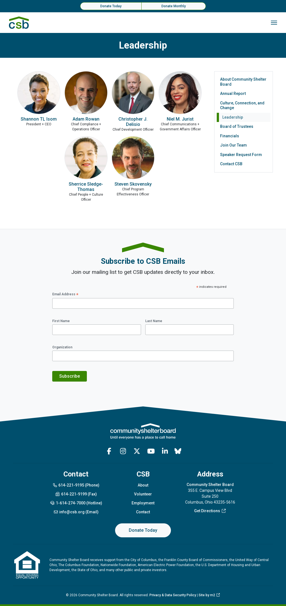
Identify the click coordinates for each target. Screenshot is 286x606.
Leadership (232, 117)
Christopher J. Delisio (132, 121)
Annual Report (233, 93)
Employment (143, 503)
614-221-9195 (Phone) (76, 485)
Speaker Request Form (241, 154)
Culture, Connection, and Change (242, 105)
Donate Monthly (173, 6)
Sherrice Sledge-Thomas (86, 186)
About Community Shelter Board (243, 82)
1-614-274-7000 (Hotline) (76, 503)
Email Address (65, 294)
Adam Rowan (86, 119)
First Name (61, 321)
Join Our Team (233, 145)
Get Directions (210, 511)
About (143, 485)
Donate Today (110, 6)
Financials (229, 136)
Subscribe (69, 376)
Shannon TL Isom (39, 119)
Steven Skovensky (133, 184)
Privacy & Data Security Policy (172, 595)
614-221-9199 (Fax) (76, 494)
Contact (143, 512)
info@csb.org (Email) (76, 512)
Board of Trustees (236, 126)
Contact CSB (231, 164)
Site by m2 (209, 595)
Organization (62, 347)
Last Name (153, 321)
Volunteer (143, 494)
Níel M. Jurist (180, 119)
